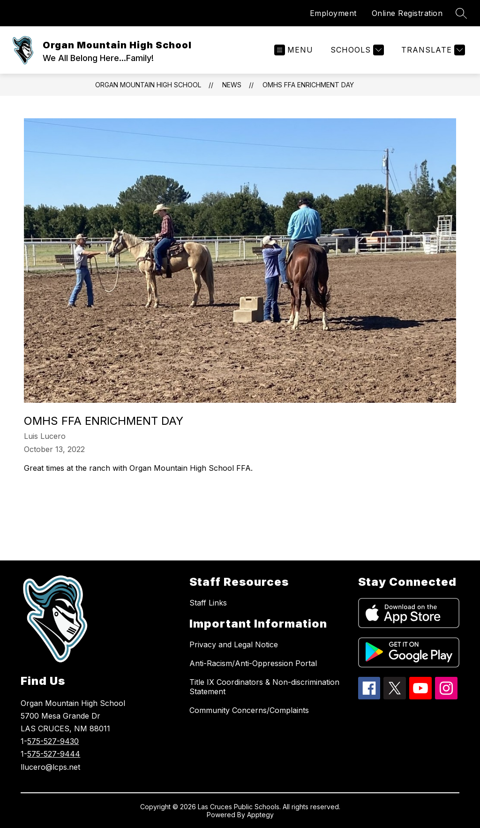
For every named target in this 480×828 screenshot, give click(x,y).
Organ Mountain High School (148, 85)
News (231, 85)
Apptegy (260, 815)
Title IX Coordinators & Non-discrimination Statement (264, 686)
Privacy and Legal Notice (233, 644)
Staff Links (208, 602)
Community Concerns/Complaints (249, 710)
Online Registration (407, 13)
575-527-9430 (53, 741)
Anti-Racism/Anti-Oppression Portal (253, 663)
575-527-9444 (53, 754)
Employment (333, 13)
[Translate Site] (432, 50)
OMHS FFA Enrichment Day (308, 85)
